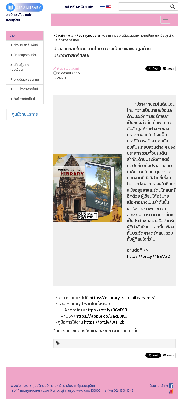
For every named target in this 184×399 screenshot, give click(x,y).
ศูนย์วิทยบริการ (25, 114)
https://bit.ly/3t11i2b (104, 322)
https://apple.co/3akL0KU (101, 316)
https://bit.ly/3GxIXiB (106, 310)
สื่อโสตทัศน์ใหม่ (22, 99)
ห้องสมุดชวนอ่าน (23, 55)
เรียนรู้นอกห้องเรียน (19, 67)
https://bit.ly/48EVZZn (150, 256)
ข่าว (12, 35)
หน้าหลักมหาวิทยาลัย (79, 6)
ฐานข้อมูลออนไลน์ (24, 79)
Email (168, 69)
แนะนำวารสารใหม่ (24, 89)
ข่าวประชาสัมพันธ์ (24, 45)
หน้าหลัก (59, 35)
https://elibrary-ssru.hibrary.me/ (122, 297)
